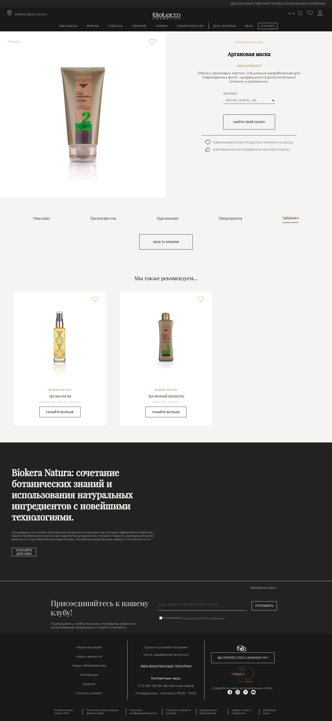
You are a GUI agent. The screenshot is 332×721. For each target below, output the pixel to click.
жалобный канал (269, 712)
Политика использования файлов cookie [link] (102, 712)
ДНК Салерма (224, 26)
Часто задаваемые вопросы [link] (165, 654)
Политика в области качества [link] (178, 712)
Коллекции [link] (89, 674)
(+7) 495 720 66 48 (152, 686)
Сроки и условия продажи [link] (165, 647)
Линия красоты (190, 26)
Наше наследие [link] (89, 647)
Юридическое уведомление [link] (208, 712)
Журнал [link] (89, 684)
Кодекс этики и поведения (241, 712)
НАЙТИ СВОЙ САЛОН (249, 122)
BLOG (249, 26)
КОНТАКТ (268, 26)
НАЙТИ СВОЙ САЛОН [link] (31, 14)
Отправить (264, 605)
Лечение (139, 26)
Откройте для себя (24, 552)
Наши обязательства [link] (89, 665)
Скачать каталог (89, 693)
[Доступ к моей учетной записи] (320, 13)
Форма (93, 26)
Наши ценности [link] (89, 656)
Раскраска (68, 26)
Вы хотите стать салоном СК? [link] (243, 657)
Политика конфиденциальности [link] (143, 712)
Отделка (115, 26)
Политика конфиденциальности (203, 617)
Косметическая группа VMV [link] (63, 712)
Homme (162, 26)
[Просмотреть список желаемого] (310, 13)
